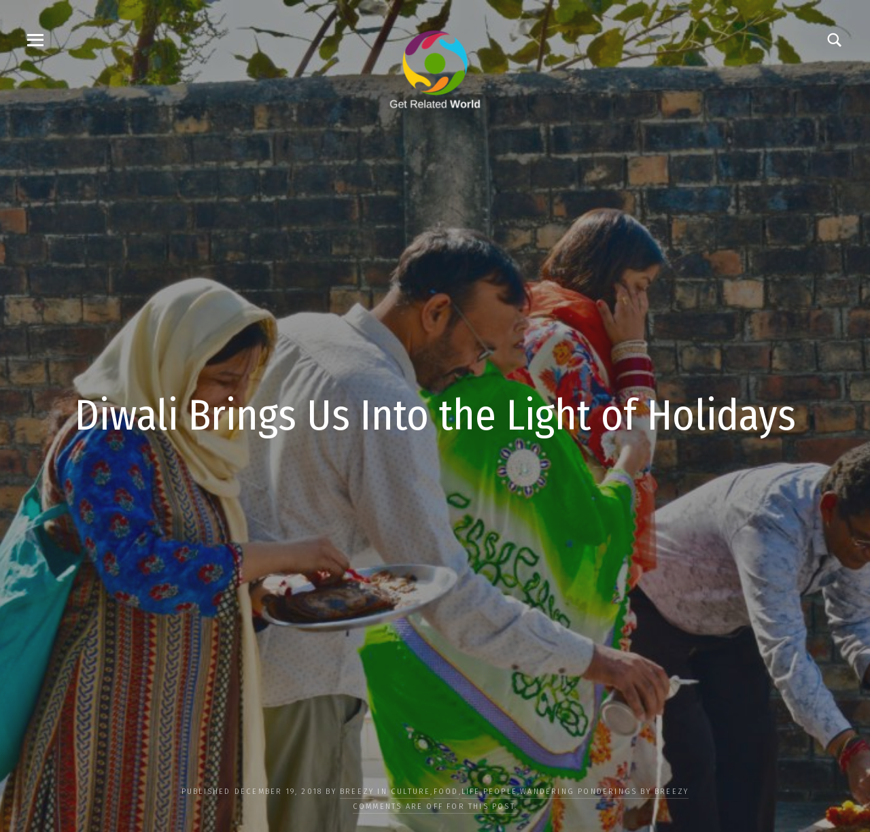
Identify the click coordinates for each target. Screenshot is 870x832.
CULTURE (410, 791)
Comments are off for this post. (435, 806)
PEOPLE (500, 791)
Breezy (357, 791)
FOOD (446, 791)
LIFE (471, 791)
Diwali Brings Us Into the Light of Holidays (435, 415)
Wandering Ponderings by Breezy (604, 791)
